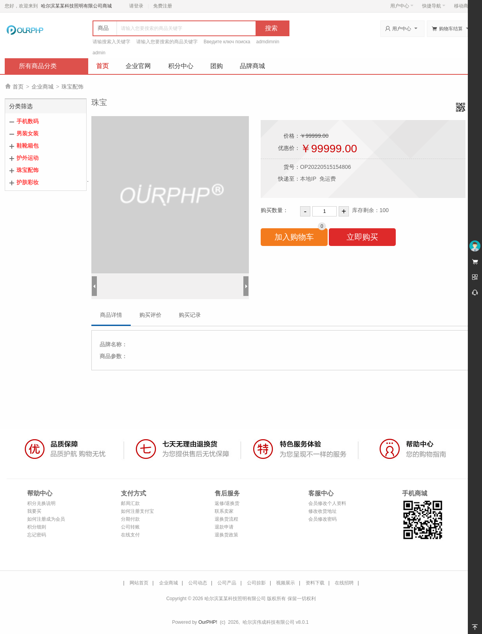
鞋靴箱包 (28, 145)
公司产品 (226, 583)
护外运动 (28, 158)
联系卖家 (224, 511)
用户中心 (401, 6)
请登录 (136, 6)
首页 (102, 66)
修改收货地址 (322, 511)
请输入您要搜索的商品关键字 (167, 41)
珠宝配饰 (72, 86)
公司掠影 (256, 583)
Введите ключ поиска (227, 41)
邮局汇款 (130, 503)
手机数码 (28, 121)
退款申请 (224, 527)
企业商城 (43, 86)
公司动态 (197, 583)
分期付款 (130, 519)
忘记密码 (36, 535)
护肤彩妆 (28, 182)
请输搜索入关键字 (111, 41)
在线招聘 (344, 583)
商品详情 (111, 315)
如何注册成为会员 (46, 519)
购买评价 (150, 315)
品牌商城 (252, 66)
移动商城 (463, 6)
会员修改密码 (322, 519)
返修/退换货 (227, 503)
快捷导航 (433, 6)
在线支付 (130, 535)
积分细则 (36, 527)
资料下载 (315, 583)
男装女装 (28, 133)
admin (99, 52)
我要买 (34, 511)
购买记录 (190, 315)
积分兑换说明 (41, 503)
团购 (216, 66)
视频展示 (285, 583)
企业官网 (138, 66)
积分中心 (180, 66)
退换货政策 (226, 535)
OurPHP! (207, 622)
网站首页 (139, 583)
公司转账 (130, 527)
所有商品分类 (38, 66)
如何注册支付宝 (137, 511)
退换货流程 (226, 519)
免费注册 (162, 6)
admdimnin (268, 41)
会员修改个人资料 (327, 503)
